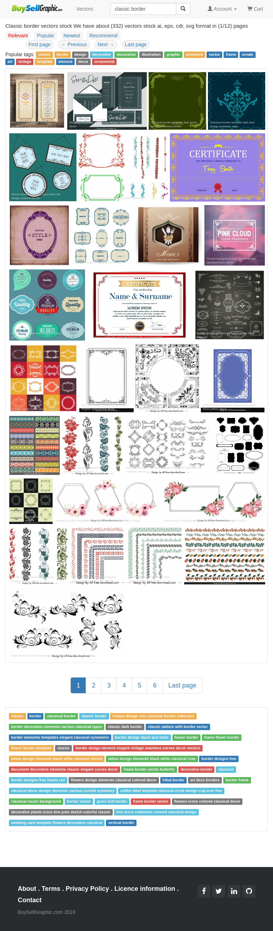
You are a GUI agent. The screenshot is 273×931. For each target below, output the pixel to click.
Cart (255, 8)
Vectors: (85, 9)
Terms (51, 888)
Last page (136, 44)
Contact (30, 900)
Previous (74, 44)
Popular (45, 35)
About (27, 888)
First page (39, 44)
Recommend (103, 35)
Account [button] (222, 9)
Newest (72, 35)
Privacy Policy (87, 888)
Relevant (18, 35)
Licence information (144, 888)
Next (105, 44)
